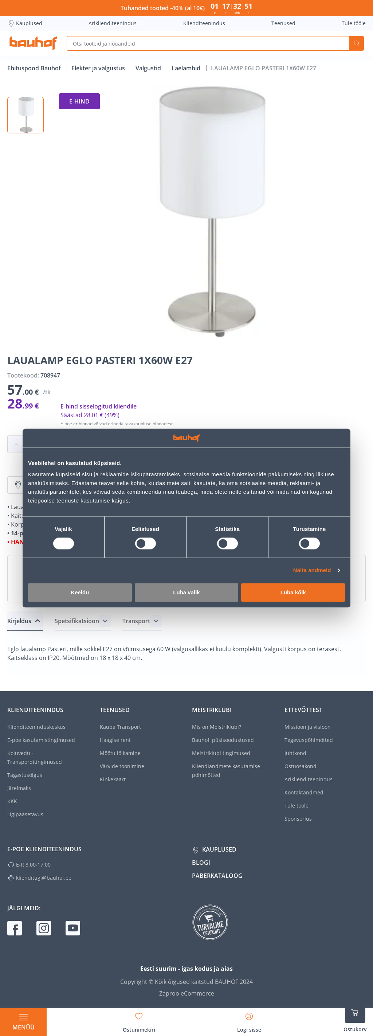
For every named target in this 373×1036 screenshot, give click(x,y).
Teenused (283, 23)
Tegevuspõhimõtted (308, 739)
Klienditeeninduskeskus (36, 726)
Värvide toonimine (122, 766)
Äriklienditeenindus (113, 23)
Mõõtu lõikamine (120, 753)
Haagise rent (115, 739)
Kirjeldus (19, 621)
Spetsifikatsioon (77, 621)
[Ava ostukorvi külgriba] (355, 1017)
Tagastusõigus (24, 774)
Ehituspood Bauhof (34, 68)
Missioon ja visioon (307, 726)
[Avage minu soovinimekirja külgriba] (139, 1020)
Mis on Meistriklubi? (216, 726)
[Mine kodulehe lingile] (33, 43)
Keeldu (80, 592)
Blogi (201, 863)
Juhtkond (295, 753)
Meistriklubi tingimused (221, 753)
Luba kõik (293, 592)
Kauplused (24, 23)
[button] (25, 115)
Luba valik (186, 592)
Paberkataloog (217, 876)
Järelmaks (19, 788)
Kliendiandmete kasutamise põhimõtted (226, 770)
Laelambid (187, 68)
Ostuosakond (300, 766)
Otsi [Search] (356, 43)
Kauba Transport (120, 726)
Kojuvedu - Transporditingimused (34, 757)
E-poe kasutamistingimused (41, 739)
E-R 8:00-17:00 (33, 864)
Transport (136, 621)
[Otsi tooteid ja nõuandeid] (208, 43)
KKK (12, 801)
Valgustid (149, 68)
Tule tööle (354, 23)
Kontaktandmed (303, 792)
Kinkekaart (113, 779)
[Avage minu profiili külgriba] (249, 1020)
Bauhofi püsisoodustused (223, 739)
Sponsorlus (298, 818)
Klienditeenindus (204, 23)
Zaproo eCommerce (186, 993)
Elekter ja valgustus (98, 68)
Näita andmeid (312, 570)
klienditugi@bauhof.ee (43, 877)
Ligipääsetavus (25, 814)
